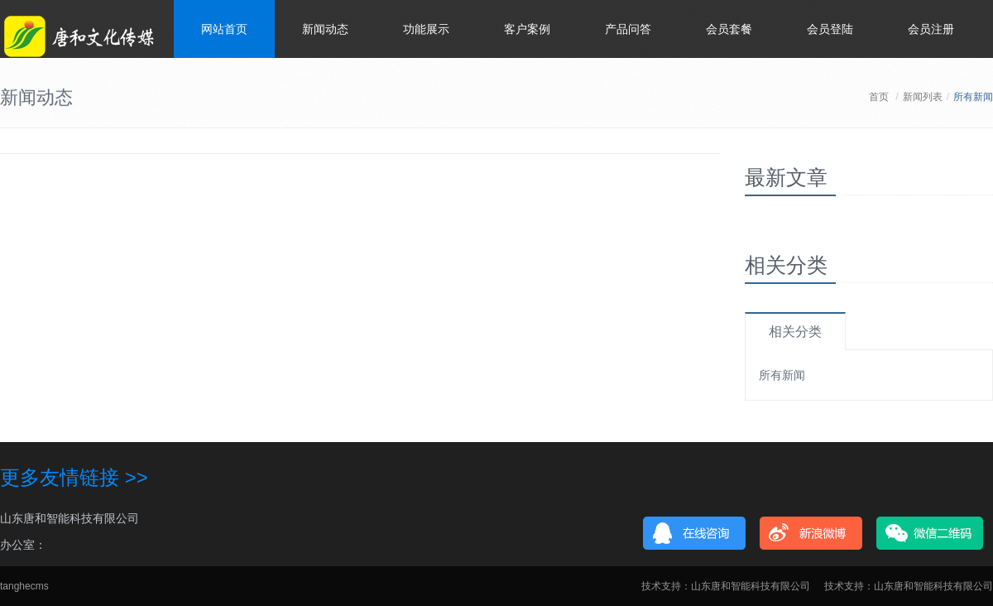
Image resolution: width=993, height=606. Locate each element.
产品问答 (628, 29)
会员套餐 (729, 29)
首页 (879, 97)
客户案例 (527, 29)
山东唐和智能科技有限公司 (69, 518)
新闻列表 (923, 97)
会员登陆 (830, 29)
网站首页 (224, 29)
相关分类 (795, 332)
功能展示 (426, 29)
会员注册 (931, 29)
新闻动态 (325, 29)
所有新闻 (782, 375)
